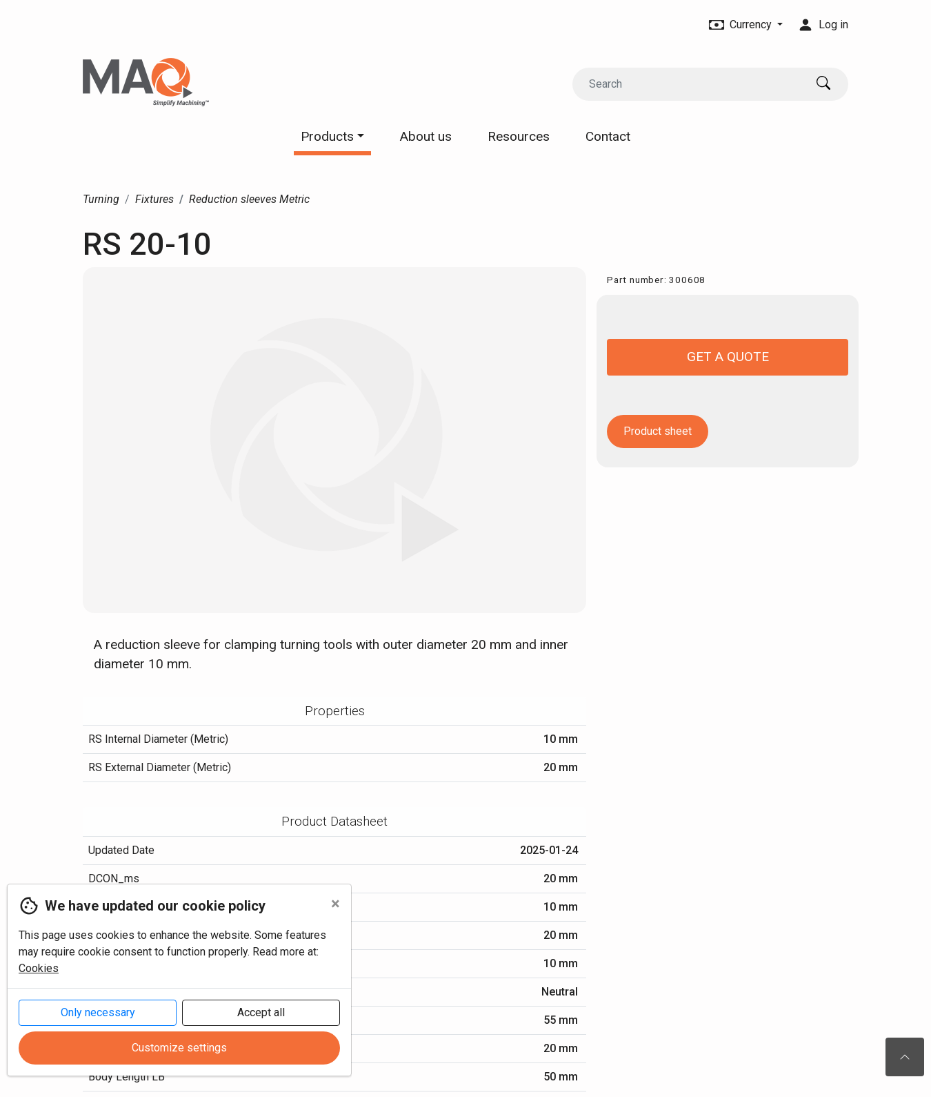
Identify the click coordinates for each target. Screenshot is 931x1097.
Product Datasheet (334, 821)
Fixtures (154, 199)
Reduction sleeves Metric (249, 199)
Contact (607, 136)
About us (426, 136)
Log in (823, 24)
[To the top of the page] (904, 1057)
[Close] (335, 903)
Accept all (261, 1012)
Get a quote (728, 357)
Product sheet (657, 431)
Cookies (39, 968)
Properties (335, 711)
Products (332, 136)
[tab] (334, 711)
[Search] (688, 84)
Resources (519, 136)
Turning (101, 199)
